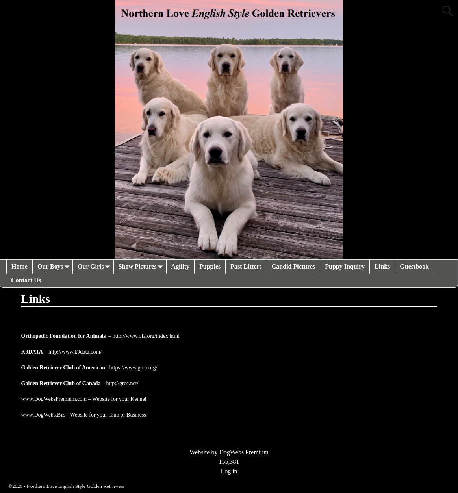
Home (19, 266)
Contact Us (26, 280)
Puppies (210, 266)
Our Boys (54, 267)
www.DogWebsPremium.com (54, 399)
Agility (180, 266)
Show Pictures (142, 267)
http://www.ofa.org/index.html (146, 336)
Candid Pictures (293, 266)
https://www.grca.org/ (133, 368)
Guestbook (414, 266)
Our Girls (95, 267)
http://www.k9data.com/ (75, 352)
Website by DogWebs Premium (229, 452)
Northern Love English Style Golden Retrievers (75, 486)
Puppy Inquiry (345, 266)
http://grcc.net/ (122, 383)
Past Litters (246, 266)
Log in (229, 471)
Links (382, 266)
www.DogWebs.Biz (43, 415)
